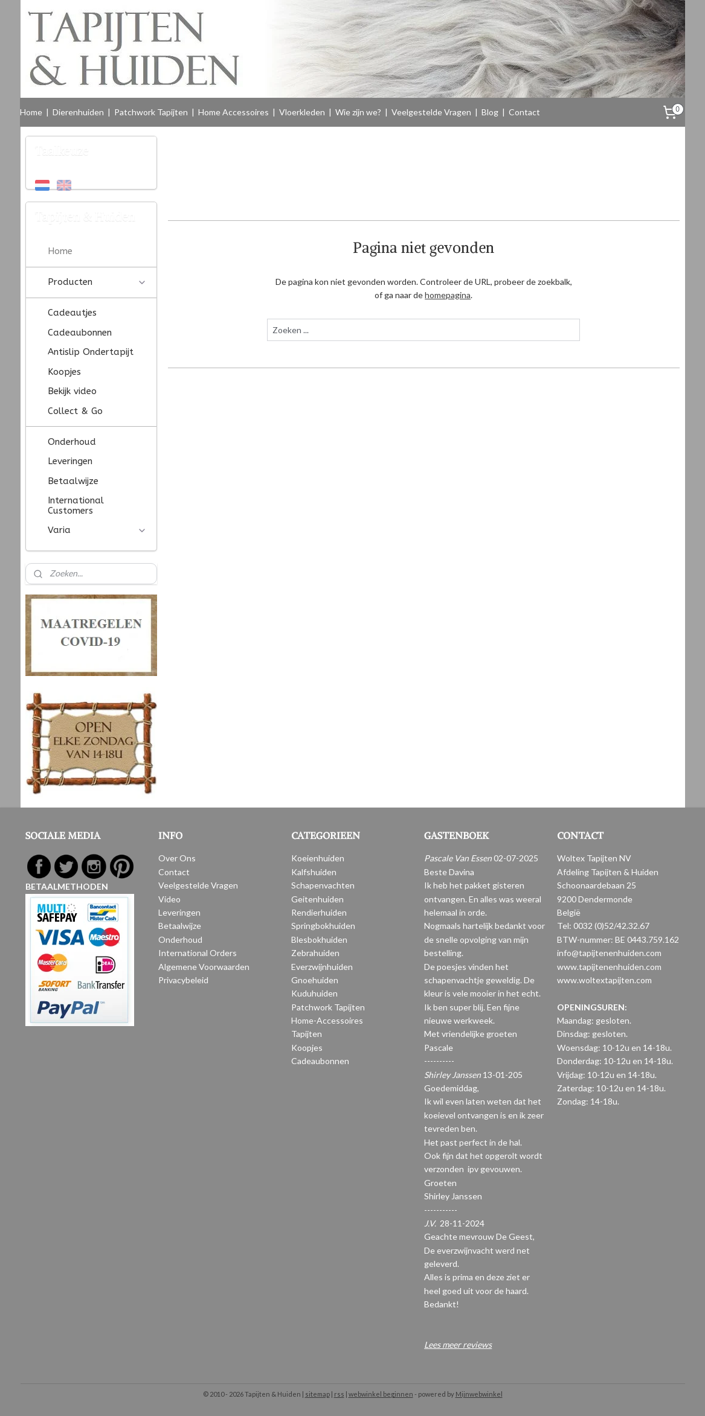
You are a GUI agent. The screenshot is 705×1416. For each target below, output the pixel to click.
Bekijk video (72, 391)
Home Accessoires (233, 112)
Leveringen (70, 461)
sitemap (317, 1394)
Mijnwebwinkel (479, 1394)
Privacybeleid (183, 980)
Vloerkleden (302, 112)
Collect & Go (75, 411)
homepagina (448, 295)
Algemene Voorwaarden (203, 967)
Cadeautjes (72, 312)
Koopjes (64, 371)
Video (169, 899)
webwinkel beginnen (381, 1394)
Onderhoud (72, 441)
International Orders (197, 953)
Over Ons (177, 858)
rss (339, 1394)
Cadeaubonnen (80, 332)
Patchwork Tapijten (151, 112)
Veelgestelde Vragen (431, 112)
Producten (97, 281)
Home (31, 112)
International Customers (76, 505)
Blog (489, 112)
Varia (97, 530)
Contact (524, 112)
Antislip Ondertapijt (91, 351)
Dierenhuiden (78, 112)
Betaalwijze (73, 481)
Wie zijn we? (358, 112)
